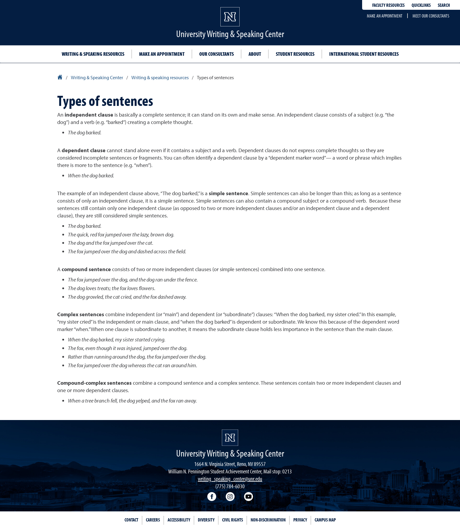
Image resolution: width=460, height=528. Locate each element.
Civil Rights (232, 520)
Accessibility (179, 520)
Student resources (295, 53)
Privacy (300, 520)
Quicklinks (421, 5)
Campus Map (325, 520)
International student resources (364, 53)
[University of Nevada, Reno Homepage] (230, 438)
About (255, 53)
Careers (153, 520)
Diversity (206, 520)
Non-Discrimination (268, 520)
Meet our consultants (431, 16)
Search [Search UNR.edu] (444, 5)
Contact (131, 520)
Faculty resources (388, 5)
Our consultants (216, 53)
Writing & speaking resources (93, 53)
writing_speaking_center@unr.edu (230, 478)
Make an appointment (384, 16)
